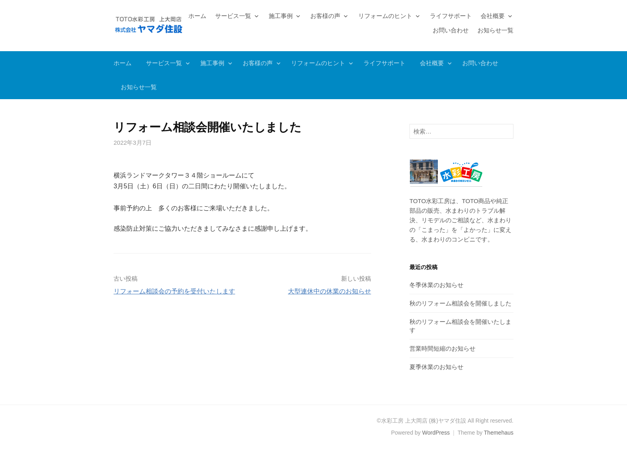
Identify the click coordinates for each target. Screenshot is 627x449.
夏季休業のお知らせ (436, 366)
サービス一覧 (233, 15)
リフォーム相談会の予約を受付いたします (174, 291)
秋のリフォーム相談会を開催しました (460, 303)
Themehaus (498, 432)
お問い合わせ (451, 30)
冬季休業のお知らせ (436, 284)
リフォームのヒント (385, 15)
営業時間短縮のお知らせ (442, 348)
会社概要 (493, 15)
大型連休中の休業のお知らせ (329, 291)
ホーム (197, 15)
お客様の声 (325, 15)
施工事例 (281, 15)
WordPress (436, 432)
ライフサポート (451, 15)
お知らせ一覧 (495, 30)
